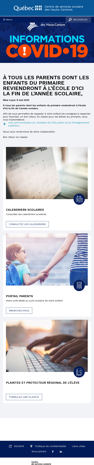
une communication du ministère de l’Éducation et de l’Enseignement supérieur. (48, 124)
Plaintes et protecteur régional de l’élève (43, 382)
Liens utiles (78, 446)
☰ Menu (7, 19)
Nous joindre (39, 451)
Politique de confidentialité (50, 446)
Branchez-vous (19, 310)
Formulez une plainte (24, 397)
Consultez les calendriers (27, 224)
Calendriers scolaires (25, 209)
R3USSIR (19, 446)
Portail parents (20, 296)
